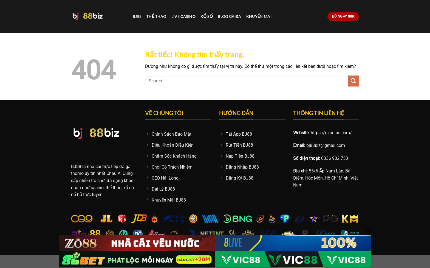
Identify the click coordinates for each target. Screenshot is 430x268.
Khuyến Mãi (258, 16)
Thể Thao (156, 16)
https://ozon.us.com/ (331, 132)
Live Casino (183, 16)
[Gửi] (353, 81)
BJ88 (137, 16)
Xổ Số (206, 16)
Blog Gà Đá (229, 16)
